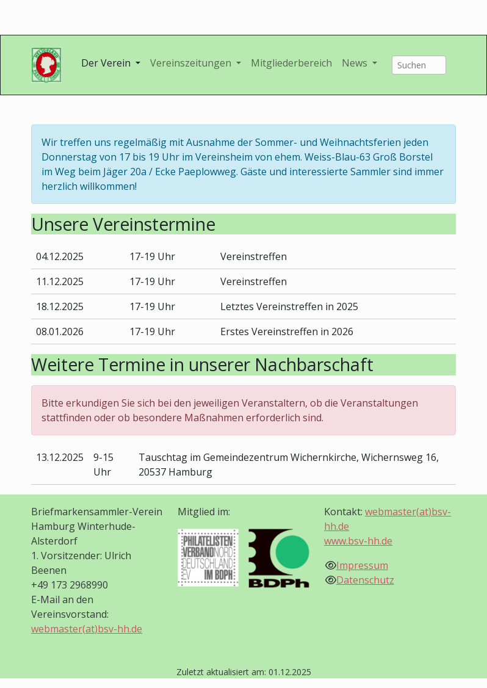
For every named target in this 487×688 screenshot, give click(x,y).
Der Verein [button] (107, 63)
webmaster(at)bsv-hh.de (86, 628)
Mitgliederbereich (291, 63)
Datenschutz (365, 580)
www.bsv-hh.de (358, 541)
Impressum (362, 565)
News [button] (356, 63)
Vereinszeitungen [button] (192, 63)
